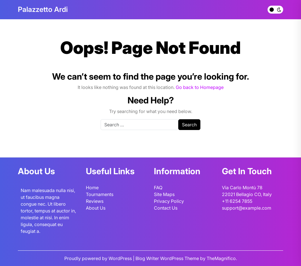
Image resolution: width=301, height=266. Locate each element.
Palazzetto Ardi (43, 9)
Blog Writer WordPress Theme (167, 258)
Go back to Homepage (200, 87)
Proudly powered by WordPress (98, 258)
